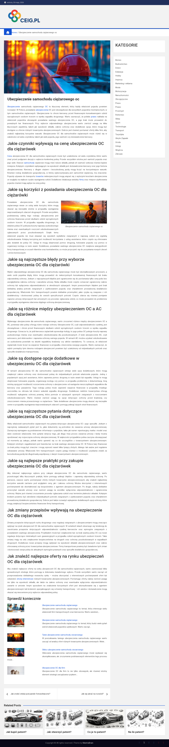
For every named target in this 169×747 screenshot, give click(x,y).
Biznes (118, 60)
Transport (119, 130)
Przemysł (119, 111)
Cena (9, 156)
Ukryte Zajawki (121, 138)
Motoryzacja (120, 91)
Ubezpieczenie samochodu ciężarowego (59, 605)
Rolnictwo (119, 115)
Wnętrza (119, 150)
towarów (40, 176)
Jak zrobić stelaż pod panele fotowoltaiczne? (30, 694)
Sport (117, 122)
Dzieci (118, 68)
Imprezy (118, 79)
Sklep (117, 119)
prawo (93, 116)
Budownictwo (121, 64)
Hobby (118, 76)
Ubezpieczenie (13, 106)
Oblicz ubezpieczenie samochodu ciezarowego (62, 649)
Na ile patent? (136, 731)
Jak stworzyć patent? (59, 731)
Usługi (118, 146)
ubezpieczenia (42, 110)
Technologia (120, 126)
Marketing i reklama (123, 83)
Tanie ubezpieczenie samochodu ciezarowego (62, 635)
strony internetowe (25, 579)
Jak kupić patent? (16, 731)
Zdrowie (119, 154)
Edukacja (119, 72)
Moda (117, 87)
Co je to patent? (96, 731)
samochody (29, 163)
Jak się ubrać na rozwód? (92, 694)
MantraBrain (88, 743)
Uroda (118, 142)
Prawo (118, 107)
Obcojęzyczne (121, 99)
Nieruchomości (122, 95)
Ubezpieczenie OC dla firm (53, 668)
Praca (117, 103)
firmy (81, 179)
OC (46, 106)
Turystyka (119, 134)
